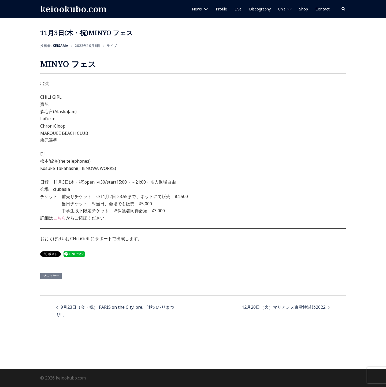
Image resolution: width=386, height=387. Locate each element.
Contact (323, 9)
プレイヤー (51, 276)
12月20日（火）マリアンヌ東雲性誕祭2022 (283, 307)
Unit (281, 9)
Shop (303, 9)
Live (238, 9)
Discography (260, 9)
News (197, 9)
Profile (221, 9)
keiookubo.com (73, 9)
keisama (60, 45)
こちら (59, 218)
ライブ (112, 45)
